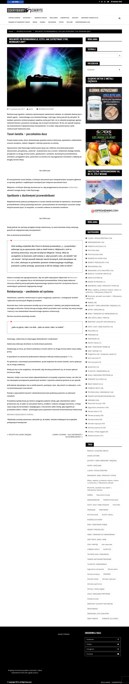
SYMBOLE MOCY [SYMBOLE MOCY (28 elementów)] (93, 549)
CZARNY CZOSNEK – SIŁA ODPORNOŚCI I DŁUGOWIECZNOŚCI (67, 435)
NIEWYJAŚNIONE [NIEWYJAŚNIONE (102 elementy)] (93, 500)
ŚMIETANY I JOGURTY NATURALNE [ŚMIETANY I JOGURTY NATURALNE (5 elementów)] (100, 604)
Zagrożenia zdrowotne (96, 407)
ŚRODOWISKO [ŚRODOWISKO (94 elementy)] (92, 609)
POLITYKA (91, 250)
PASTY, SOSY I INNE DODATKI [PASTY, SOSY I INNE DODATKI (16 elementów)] (98, 505)
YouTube (69, 22)
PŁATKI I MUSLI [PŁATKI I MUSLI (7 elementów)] (107, 515)
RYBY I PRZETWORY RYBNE (98, 347)
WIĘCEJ (35, 22)
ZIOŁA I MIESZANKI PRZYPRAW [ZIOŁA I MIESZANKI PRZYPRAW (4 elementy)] (98, 594)
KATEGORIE (26, 18)
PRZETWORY (92, 339)
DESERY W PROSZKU (95, 282)
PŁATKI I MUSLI (93, 343)
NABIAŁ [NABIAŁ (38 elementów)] (90, 495)
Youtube (108, 2)
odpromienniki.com (82, 22)
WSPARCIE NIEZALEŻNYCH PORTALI (20, 414)
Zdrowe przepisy (94, 415)
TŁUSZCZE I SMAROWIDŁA (97, 371)
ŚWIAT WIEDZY (93, 384)
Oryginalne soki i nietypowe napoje (101, 354)
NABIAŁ (90, 302)
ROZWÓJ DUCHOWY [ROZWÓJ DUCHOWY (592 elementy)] (94, 520)
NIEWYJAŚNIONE (94, 242)
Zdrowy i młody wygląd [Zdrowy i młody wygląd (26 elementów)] (95, 589)
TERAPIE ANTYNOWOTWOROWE (100, 396)
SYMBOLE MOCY (94, 388)
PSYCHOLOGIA (93, 254)
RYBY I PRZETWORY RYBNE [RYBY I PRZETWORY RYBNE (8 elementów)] (97, 525)
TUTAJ (70, 357)
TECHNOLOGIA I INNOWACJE (98, 392)
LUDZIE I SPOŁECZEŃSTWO (98, 238)
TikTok (61, 22)
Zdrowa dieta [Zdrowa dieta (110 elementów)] (113, 569)
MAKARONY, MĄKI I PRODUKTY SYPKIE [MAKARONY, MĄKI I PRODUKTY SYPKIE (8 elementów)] (101, 475)
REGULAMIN (54, 18)
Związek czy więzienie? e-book (19, 22)
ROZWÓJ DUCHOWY (46, 109)
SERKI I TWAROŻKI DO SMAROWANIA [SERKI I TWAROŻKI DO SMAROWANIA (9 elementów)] (101, 534)
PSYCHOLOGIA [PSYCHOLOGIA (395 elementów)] (92, 515)
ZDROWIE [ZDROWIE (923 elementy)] (106, 574)
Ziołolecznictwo (93, 435)
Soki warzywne (93, 362)
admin (30, 109)
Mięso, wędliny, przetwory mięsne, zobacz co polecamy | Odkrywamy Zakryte (103, 291)
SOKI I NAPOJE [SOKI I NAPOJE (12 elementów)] (92, 544)
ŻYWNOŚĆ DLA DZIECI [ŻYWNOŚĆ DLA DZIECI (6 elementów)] (110, 618)
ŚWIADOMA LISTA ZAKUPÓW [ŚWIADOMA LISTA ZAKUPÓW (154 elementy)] (98, 614)
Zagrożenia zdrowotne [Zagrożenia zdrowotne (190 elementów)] (95, 569)
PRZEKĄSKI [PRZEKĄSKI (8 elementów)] (91, 510)
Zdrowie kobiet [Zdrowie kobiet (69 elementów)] (92, 579)
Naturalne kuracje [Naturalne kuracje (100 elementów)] (103, 495)
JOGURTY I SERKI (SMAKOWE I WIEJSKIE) (102, 305)
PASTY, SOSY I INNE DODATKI (99, 327)
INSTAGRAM (52, 22)
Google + (105, 2)
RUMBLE (42, 22)
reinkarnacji (72, 187)
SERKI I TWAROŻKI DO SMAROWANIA (101, 314)
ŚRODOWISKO (93, 266)
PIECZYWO (92, 331)
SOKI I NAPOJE (93, 351)
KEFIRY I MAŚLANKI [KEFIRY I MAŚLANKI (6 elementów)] (94, 465)
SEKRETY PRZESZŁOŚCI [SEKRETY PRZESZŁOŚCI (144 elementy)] (95, 529)
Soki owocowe (93, 358)
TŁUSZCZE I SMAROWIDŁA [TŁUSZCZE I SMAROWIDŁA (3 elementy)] (97, 564)
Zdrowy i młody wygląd (96, 432)
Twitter (102, 2)
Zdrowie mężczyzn (94, 423)
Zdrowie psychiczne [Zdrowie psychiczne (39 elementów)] (94, 584)
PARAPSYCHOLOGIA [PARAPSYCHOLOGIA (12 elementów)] (110, 500)
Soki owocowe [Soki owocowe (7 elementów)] (107, 544)
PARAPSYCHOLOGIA (95, 246)
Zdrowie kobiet (93, 419)
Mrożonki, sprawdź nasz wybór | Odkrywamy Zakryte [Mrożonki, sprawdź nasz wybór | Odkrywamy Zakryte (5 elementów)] (99, 489)
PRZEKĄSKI (92, 335)
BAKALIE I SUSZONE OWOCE (98, 274)
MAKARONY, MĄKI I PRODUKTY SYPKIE (102, 286)
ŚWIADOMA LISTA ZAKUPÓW (98, 270)
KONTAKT (75, 18)
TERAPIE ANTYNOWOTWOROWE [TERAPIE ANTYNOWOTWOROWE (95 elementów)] (99, 559)
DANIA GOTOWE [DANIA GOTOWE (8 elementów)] (93, 456)
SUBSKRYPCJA (64, 18)
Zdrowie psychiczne (95, 428)
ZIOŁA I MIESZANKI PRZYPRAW (99, 375)
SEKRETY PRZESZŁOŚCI (96, 262)
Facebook (99, 2)
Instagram (103, 649)
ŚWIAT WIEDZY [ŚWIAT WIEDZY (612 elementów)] (92, 618)
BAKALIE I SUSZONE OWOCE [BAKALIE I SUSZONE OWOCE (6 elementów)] (97, 451)
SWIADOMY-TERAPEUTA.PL (89, 18)
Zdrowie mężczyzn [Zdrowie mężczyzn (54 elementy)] (109, 579)
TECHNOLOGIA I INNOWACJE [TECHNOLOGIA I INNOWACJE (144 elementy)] (98, 554)
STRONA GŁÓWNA (14, 18)
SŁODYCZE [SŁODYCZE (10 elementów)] (107, 549)
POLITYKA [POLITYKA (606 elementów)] (116, 505)
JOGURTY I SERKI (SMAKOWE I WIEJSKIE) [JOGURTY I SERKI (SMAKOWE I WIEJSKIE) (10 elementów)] (102, 461)
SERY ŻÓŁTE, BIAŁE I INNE (97, 318)
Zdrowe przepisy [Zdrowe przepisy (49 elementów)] (93, 574)
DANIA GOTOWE (94, 278)
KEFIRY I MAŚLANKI (95, 310)
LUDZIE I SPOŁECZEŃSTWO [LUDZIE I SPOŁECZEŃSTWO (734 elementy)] (97, 470)
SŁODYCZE (92, 367)
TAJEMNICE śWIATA (40, 18)
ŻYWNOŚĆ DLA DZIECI (96, 379)
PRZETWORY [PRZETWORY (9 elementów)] (103, 510)
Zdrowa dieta (93, 411)
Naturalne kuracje (94, 403)
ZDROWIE (91, 400)
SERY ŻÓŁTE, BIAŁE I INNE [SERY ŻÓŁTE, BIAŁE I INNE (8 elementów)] (96, 539)
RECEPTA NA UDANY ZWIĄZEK (20, 434)
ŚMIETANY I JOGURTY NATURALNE (100, 322)
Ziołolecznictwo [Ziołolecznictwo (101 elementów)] (93, 599)
